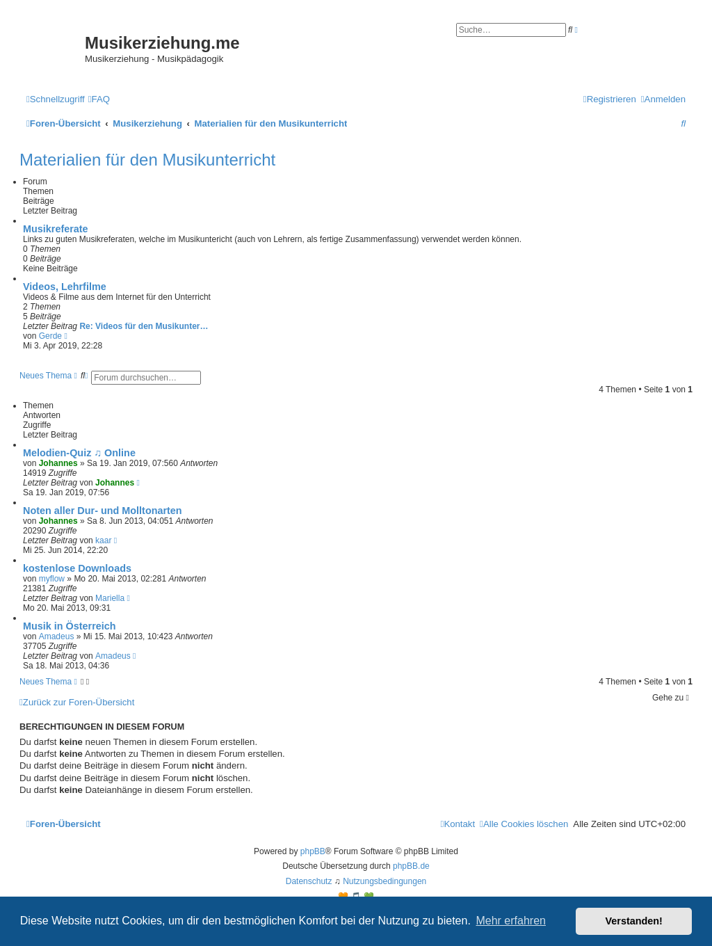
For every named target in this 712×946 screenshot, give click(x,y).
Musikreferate (55, 228)
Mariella (109, 598)
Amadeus (56, 636)
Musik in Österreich (69, 626)
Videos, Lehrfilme (64, 286)
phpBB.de (411, 866)
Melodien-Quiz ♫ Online (79, 452)
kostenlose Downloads (77, 568)
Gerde (50, 336)
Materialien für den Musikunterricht (147, 159)
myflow (52, 579)
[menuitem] (99, 99)
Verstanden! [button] (634, 921)
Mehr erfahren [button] (511, 921)
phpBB (312, 851)
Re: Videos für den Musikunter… (143, 326)
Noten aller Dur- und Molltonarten (102, 510)
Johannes (58, 463)
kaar (103, 540)
